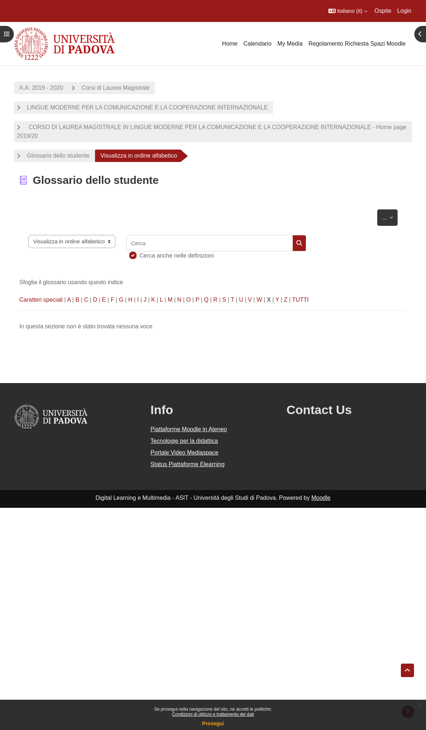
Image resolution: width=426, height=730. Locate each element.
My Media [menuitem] (290, 43)
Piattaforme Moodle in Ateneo (188, 429)
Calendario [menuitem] (257, 43)
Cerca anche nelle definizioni (176, 255)
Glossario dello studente (58, 155)
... (390, 216)
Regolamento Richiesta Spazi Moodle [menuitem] (357, 43)
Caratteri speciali (41, 300)
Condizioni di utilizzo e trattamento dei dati (213, 714)
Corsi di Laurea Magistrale (116, 88)
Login (404, 11)
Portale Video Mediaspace (184, 452)
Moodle (320, 498)
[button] (348, 11)
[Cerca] (209, 243)
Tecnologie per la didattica (184, 441)
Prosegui (213, 723)
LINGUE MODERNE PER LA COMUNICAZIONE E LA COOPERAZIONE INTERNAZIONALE (147, 107)
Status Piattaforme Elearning (187, 464)
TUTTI (300, 300)
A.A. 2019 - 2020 (41, 88)
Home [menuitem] (230, 43)
